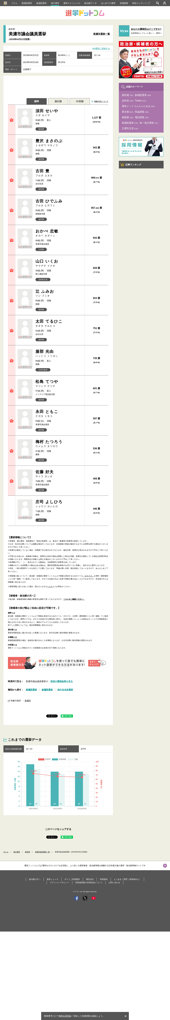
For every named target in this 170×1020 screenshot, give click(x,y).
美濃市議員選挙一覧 (42, 852)
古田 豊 (58, 173)
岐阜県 (27, 852)
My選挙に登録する (101, 48)
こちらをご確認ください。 (74, 599)
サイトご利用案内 (72, 879)
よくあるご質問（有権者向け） (127, 879)
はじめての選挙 (108, 3)
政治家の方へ (35, 879)
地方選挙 (55, 3)
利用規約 (104, 879)
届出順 (58, 101)
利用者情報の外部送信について (88, 882)
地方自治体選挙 (65, 689)
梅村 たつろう (58, 443)
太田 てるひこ (58, 323)
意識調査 (124, 3)
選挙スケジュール (71, 3)
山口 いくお (58, 263)
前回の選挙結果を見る (61, 681)
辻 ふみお (58, 293)
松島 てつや (58, 383)
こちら (50, 586)
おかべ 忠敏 (58, 233)
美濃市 (28, 700)
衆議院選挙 (27, 3)
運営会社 (90, 879)
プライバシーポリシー (59, 882)
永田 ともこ (58, 413)
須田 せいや (58, 113)
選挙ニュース (52, 879)
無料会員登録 (65, 1016)
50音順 (80, 101)
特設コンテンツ (141, 3)
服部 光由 (58, 353)
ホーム (5, 852)
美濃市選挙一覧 (101, 34)
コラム (14, 3)
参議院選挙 (41, 3)
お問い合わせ (114, 882)
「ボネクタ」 (88, 576)
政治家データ (90, 3)
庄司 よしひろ (58, 504)
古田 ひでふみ (58, 203)
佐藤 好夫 (58, 474)
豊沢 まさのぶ (58, 143)
